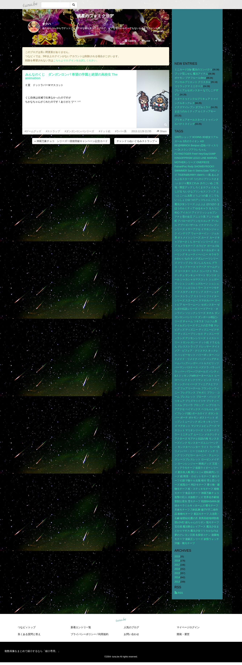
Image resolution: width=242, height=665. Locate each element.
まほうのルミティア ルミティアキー (195, 111)
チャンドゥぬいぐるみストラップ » (137, 141)
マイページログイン (188, 627)
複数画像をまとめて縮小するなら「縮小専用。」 (32, 651)
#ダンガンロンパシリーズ (79, 131)
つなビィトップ (27, 627)
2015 (177, 573)
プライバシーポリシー (83, 634)
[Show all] (158, 31)
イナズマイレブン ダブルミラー (193, 107)
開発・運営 (183, 634)
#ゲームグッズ (33, 131)
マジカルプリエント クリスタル (193, 81)
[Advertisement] (95, 154)
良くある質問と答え (29, 634)
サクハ (46, 23)
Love (145, 40)
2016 (177, 568)
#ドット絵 (104, 131)
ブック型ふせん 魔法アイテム (191, 73)
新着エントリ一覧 (81, 627)
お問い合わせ (131, 634)
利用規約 (103, 634)
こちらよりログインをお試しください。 (76, 60)
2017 (177, 564)
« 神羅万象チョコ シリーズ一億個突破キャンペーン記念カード (71, 141)
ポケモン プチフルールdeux (190, 77)
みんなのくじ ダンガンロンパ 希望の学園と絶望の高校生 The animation (71, 76)
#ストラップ (53, 131)
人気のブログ (131, 627)
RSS (179, 592)
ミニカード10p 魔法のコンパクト (193, 69)
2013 (177, 581)
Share (159, 40)
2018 (177, 560)
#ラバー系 (121, 131)
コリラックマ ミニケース (189, 86)
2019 (177, 556)
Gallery (130, 40)
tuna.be (121, 620)
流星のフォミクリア (95, 16)
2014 (177, 577)
